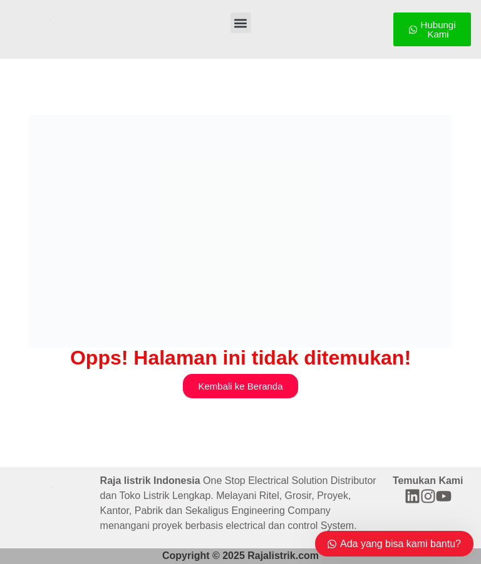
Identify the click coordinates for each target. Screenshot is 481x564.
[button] (240, 23)
